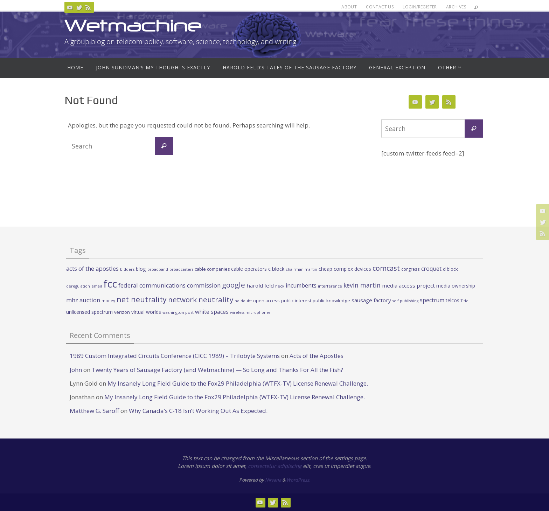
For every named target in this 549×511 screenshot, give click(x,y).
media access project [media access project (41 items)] (408, 285)
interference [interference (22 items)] (330, 286)
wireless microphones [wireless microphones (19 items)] (250, 312)
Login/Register (420, 7)
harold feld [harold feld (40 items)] (260, 285)
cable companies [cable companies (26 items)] (212, 269)
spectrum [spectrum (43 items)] (432, 300)
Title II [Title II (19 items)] (466, 300)
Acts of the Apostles (316, 356)
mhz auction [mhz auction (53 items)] (83, 300)
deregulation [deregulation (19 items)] (78, 286)
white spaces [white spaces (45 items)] (212, 312)
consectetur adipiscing (274, 465)
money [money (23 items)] (108, 300)
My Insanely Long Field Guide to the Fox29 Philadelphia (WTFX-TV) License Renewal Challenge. (237, 383)
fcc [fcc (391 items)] (110, 284)
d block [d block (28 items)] (450, 269)
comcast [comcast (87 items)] (386, 268)
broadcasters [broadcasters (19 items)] (181, 269)
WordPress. (298, 480)
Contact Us (380, 7)
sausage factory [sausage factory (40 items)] (371, 300)
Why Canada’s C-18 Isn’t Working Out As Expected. (198, 411)
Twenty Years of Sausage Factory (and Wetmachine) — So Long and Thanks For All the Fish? (217, 370)
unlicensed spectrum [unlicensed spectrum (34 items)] (89, 312)
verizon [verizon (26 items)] (122, 312)
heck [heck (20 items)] (279, 286)
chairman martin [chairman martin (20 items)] (301, 269)
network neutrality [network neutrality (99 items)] (200, 299)
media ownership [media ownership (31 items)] (455, 285)
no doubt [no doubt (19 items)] (243, 300)
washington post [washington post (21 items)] (178, 312)
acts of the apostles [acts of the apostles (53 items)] (92, 268)
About (349, 7)
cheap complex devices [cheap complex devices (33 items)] (345, 268)
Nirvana (273, 480)
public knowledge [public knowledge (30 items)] (331, 300)
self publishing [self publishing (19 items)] (405, 300)
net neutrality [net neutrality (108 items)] (142, 299)
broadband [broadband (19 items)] (157, 269)
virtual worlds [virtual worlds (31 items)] (146, 312)
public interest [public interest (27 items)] (296, 300)
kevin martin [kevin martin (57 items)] (362, 285)
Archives (456, 7)
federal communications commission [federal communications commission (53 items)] (169, 285)
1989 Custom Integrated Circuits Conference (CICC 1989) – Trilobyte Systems (175, 356)
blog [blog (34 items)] (141, 268)
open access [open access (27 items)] (266, 300)
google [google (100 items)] (233, 285)
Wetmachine (133, 25)
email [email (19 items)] (96, 286)
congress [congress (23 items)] (410, 269)
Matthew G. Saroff (94, 411)
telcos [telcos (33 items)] (452, 300)
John (76, 370)
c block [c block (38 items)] (276, 268)
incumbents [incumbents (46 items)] (301, 285)
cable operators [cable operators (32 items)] (249, 268)
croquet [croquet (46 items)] (431, 268)
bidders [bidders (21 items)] (127, 269)
